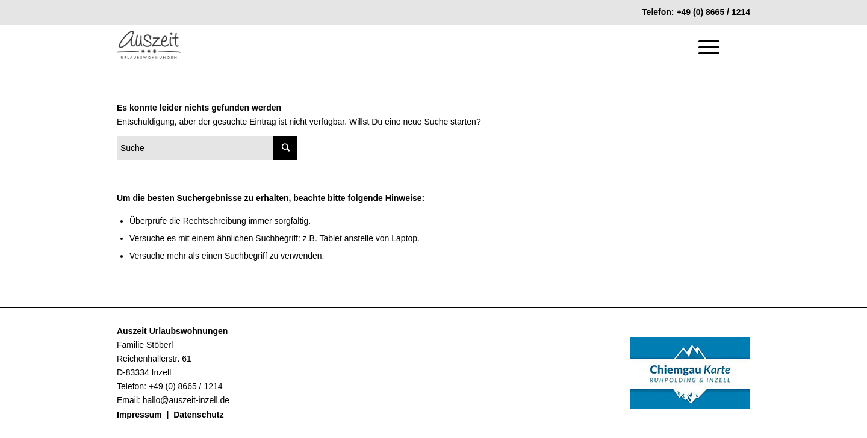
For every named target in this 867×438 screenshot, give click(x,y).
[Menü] (705, 47)
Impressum (139, 414)
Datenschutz (198, 414)
